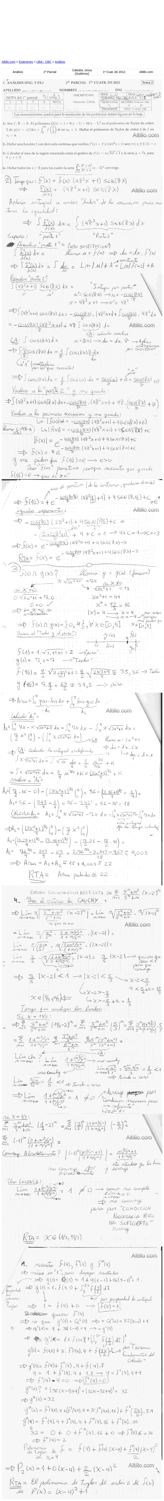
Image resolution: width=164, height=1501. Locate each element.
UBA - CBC (44, 62)
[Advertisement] (41, 28)
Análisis (60, 62)
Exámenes (26, 62)
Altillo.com (8, 62)
